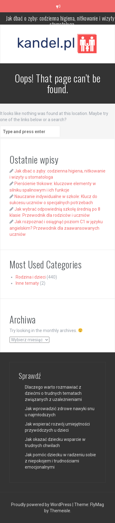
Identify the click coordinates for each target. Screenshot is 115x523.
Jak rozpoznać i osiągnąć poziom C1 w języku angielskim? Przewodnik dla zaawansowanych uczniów (56, 227)
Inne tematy (27, 283)
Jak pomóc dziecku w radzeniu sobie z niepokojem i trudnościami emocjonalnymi (60, 461)
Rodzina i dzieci (31, 277)
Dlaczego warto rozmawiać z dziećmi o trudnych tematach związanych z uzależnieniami (53, 393)
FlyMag (97, 504)
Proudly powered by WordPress (41, 504)
